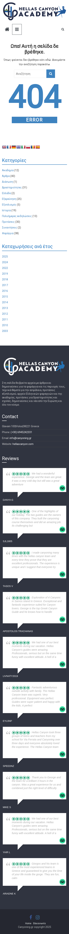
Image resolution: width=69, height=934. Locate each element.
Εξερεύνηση (9, 198)
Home (28, 923)
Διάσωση (7, 181)
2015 (5, 296)
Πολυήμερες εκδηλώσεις (17, 216)
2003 (5, 330)
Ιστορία (6, 210)
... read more (40, 525)
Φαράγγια (7, 233)
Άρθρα (6, 176)
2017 (5, 285)
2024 (5, 262)
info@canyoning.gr (20, 438)
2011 (5, 319)
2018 (5, 279)
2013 (5, 308)
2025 (5, 256)
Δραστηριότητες (12, 187)
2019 (5, 273)
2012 (5, 313)
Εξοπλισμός (9, 204)
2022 (5, 268)
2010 (5, 325)
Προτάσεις (8, 221)
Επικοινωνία (39, 923)
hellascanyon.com (23, 444)
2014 (5, 302)
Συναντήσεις (9, 227)
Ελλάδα (6, 193)
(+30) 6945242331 (21, 432)
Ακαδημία (8, 170)
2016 (5, 290)
